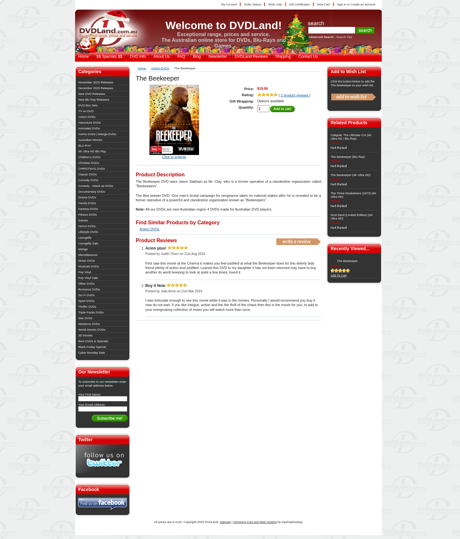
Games (83, 220)
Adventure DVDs (89, 122)
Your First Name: (89, 394)
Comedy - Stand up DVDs (95, 186)
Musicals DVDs (88, 266)
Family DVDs (87, 203)
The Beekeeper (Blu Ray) (348, 156)
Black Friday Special (92, 347)
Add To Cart (339, 275)
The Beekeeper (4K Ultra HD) (351, 175)
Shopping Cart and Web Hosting (255, 522)
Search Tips (344, 37)
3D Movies (85, 335)
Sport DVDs (86, 301)
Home (142, 68)
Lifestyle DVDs (88, 232)
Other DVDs (86, 283)
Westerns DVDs (89, 324)
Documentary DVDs (91, 191)
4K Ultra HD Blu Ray (92, 151)
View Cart (323, 4)
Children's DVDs (89, 157)
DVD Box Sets (88, 105)
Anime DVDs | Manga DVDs (97, 134)
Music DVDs (86, 260)
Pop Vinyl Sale (88, 278)
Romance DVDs (89, 289)
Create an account (362, 4)
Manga (83, 249)
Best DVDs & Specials (93, 341)
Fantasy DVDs (88, 209)
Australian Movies (90, 140)
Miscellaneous (87, 255)
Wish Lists (275, 4)
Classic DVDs (87, 174)
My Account (229, 4)
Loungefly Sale (88, 243)
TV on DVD (86, 111)
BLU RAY (84, 145)
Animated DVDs (89, 128)
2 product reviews (295, 95)
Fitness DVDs (87, 214)
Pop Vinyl (84, 272)
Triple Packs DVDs (90, 312)
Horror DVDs (87, 226)
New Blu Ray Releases (93, 99)
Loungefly (84, 237)
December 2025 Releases (95, 88)
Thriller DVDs (87, 306)
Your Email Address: (91, 404)
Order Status (252, 4)
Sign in (341, 4)
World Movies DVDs (91, 329)
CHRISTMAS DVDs (91, 168)
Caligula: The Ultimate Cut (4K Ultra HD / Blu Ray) (351, 136)
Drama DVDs (87, 197)
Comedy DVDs (88, 180)
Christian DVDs (88, 163)
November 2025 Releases (95, 82)
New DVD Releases (91, 94)
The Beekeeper (347, 261)
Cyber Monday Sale (91, 352)
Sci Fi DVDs (86, 295)
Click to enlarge (174, 157)
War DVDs (85, 318)
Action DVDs (87, 117)
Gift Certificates (299, 4)
